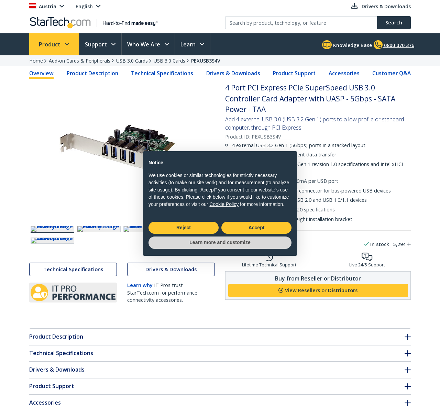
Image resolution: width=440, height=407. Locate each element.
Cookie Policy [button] (224, 204)
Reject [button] (183, 227)
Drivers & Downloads (233, 73)
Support (96, 44)
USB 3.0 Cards (132, 60)
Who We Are (144, 44)
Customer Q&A (391, 73)
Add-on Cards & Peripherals (79, 60)
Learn (188, 44)
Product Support (294, 73)
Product (50, 44)
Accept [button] (257, 227)
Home (36, 60)
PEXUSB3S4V (205, 60)
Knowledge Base (347, 44)
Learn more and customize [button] (219, 242)
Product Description (92, 73)
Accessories (344, 73)
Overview (41, 73)
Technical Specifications (162, 73)
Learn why (140, 346)
